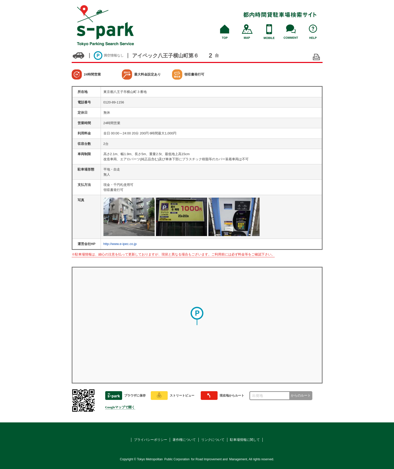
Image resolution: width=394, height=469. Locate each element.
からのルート (301, 395)
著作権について (184, 440)
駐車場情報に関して (245, 440)
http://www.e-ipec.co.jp (120, 244)
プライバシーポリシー (150, 440)
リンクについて (213, 440)
